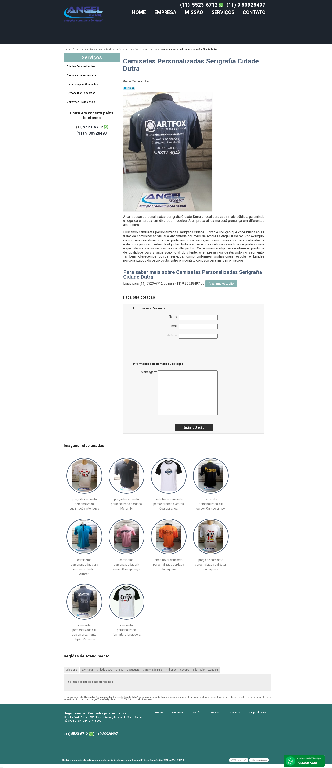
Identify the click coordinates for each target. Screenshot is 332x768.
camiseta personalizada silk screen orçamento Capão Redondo (84, 632)
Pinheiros (171, 669)
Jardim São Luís (152, 669)
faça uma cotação (221, 283)
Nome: (193, 317)
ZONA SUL (87, 669)
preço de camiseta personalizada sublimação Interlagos (84, 504)
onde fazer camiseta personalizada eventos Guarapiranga (168, 504)
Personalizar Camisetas (81, 93)
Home (139, 12)
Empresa (165, 12)
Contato (254, 12)
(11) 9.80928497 (246, 5)
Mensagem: (179, 392)
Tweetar (129, 88)
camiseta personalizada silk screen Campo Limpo (210, 504)
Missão (194, 12)
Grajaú (119, 669)
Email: (194, 326)
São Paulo (199, 669)
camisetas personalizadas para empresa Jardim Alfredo (84, 567)
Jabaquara (133, 669)
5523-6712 (205, 5)
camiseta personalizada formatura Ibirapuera (126, 630)
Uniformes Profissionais (81, 102)
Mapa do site (257, 712)
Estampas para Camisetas (83, 84)
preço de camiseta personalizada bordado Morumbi (126, 504)
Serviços (223, 12)
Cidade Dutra (104, 669)
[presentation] (160, 351)
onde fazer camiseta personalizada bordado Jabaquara (168, 564)
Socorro (184, 669)
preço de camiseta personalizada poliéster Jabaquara (210, 564)
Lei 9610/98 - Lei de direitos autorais (137, 699)
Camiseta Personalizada (82, 75)
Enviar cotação (193, 427)
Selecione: (71, 669)
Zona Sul (213, 669)
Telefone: (191, 336)
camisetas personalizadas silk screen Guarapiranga (126, 564)
